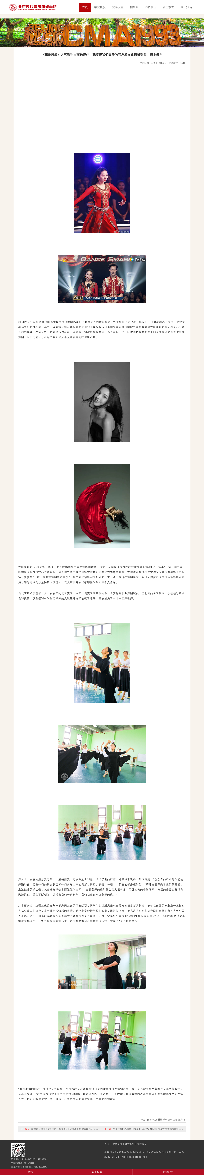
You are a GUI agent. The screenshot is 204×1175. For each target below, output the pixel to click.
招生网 (134, 7)
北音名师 (129, 1143)
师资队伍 (150, 7)
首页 (85, 7)
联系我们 (168, 1172)
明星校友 (168, 7)
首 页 (106, 1143)
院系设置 (118, 7)
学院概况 (100, 7)
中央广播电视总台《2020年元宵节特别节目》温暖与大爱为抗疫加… (147, 1129)
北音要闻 (117, 1143)
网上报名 (186, 7)
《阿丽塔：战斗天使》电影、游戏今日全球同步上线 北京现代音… (62, 1129)
